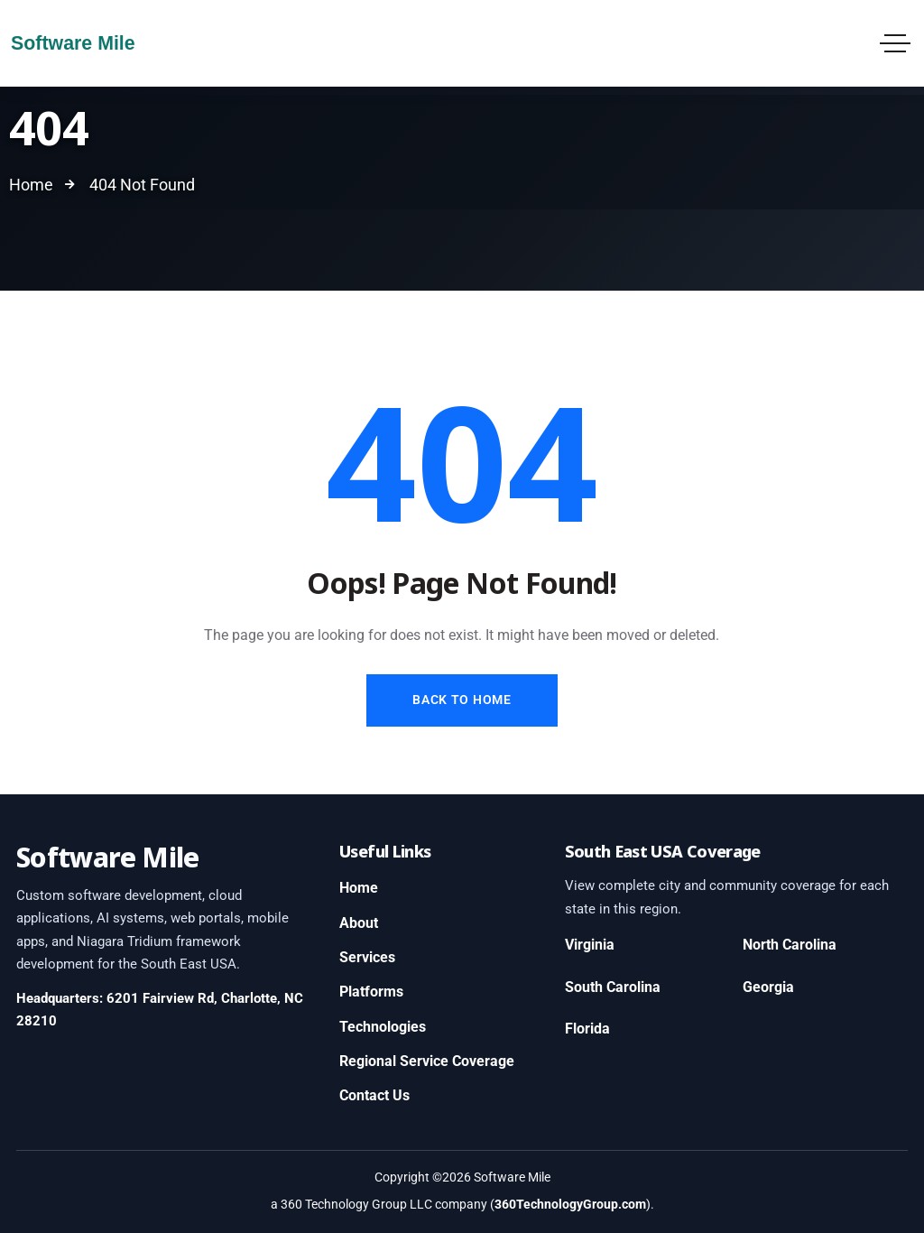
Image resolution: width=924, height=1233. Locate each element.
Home (358, 887)
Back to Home (461, 699)
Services (367, 957)
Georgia (768, 987)
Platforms (371, 991)
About (358, 923)
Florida (587, 1028)
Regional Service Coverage (426, 1061)
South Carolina (613, 987)
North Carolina (789, 944)
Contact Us (374, 1095)
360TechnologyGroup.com (570, 1204)
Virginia (589, 944)
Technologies (382, 1026)
